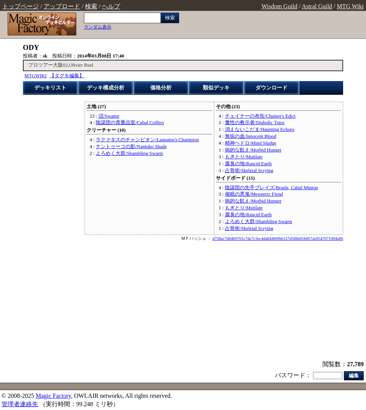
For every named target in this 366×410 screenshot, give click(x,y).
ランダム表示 (97, 27)
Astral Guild (317, 6)
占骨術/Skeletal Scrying (249, 170)
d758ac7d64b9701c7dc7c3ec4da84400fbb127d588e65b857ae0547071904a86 (277, 238)
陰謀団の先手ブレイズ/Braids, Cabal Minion (271, 187)
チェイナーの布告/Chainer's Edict (260, 116)
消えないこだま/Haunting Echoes (259, 129)
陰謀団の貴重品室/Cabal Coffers (130, 122)
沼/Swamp (108, 116)
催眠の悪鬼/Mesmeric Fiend (254, 194)
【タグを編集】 (67, 75)
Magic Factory (53, 395)
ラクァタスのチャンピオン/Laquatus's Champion (147, 139)
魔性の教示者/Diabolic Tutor (255, 122)
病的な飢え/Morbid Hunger (253, 150)
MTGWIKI (35, 75)
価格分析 (161, 88)
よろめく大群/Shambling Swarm (129, 153)
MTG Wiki (350, 6)
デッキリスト (50, 88)
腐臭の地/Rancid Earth (248, 163)
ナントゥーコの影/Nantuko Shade (131, 146)
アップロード (61, 6)
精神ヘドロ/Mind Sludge (250, 143)
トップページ (20, 6)
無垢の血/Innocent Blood (250, 136)
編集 (354, 375)
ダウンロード (271, 88)
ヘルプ (111, 6)
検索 (91, 6)
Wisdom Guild (279, 6)
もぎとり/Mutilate (244, 157)
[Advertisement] (183, 301)
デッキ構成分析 (105, 88)
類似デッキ (216, 88)
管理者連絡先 (20, 404)
